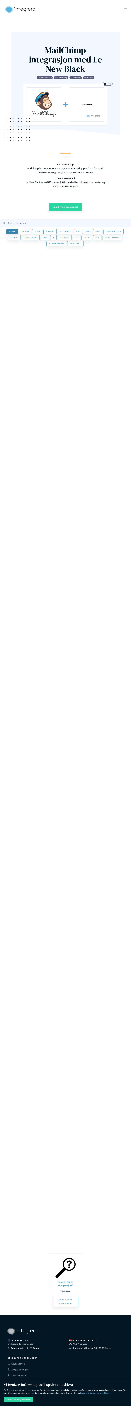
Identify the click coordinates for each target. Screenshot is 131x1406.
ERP (76, 237)
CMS (45, 237)
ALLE (12, 231)
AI (53, 237)
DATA (98, 231)
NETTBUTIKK (65, 231)
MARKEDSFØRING (112, 237)
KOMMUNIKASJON (113, 231)
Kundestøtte (18, 1363)
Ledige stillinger (19, 1369)
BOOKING (14, 237)
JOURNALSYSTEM (56, 243)
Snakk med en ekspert (65, 207)
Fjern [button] (107, 84)
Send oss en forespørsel (65, 1301)
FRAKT (37, 231)
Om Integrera (18, 1375)
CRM (78, 231)
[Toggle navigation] (125, 9)
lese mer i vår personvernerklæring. (95, 1393)
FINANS (87, 237)
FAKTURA (25, 231)
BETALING (50, 231)
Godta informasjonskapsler (18, 1399)
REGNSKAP (64, 237)
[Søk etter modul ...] (68, 223)
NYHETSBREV (75, 243)
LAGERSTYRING (30, 237)
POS (97, 237)
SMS (88, 231)
